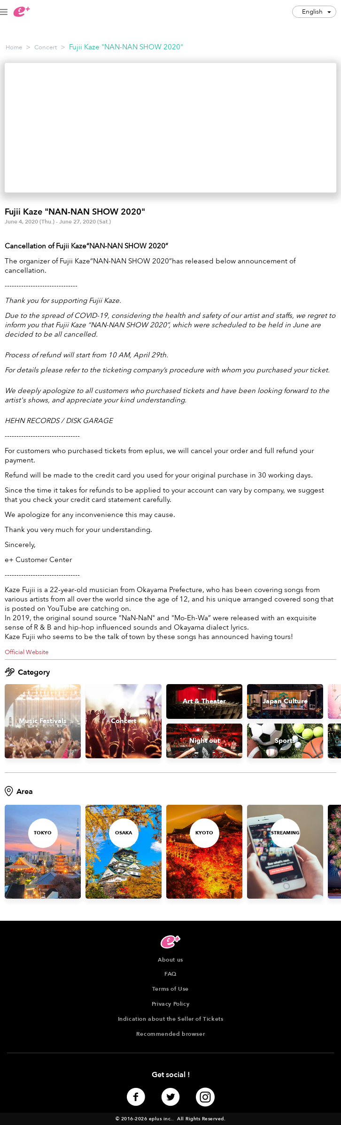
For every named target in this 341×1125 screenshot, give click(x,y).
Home (14, 47)
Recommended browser (170, 1034)
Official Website (26, 652)
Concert (45, 47)
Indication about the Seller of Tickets (171, 1019)
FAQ (170, 974)
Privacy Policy (170, 1004)
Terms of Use (170, 989)
